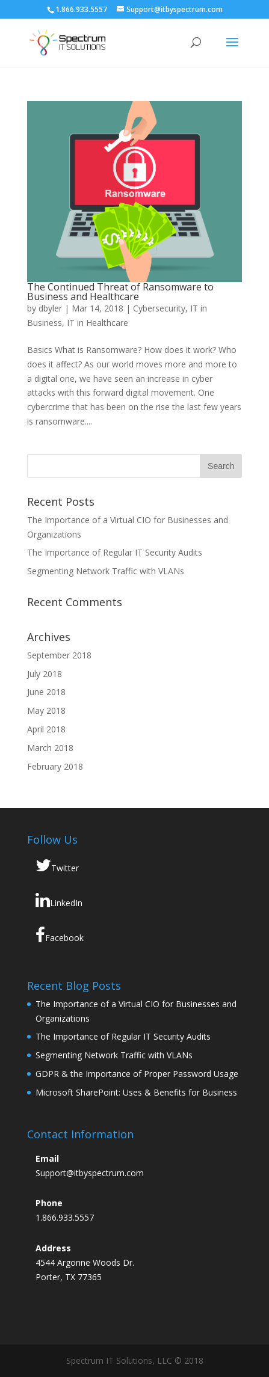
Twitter (57, 865)
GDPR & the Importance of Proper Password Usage (137, 1073)
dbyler (50, 308)
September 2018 (59, 655)
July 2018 (44, 673)
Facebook (60, 935)
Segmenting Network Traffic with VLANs (105, 571)
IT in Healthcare (97, 322)
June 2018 (46, 692)
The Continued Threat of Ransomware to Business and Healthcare (120, 291)
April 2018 (46, 729)
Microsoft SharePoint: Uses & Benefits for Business (136, 1092)
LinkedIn (59, 900)
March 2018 (50, 747)
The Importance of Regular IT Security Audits (114, 552)
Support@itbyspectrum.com (90, 1173)
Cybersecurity (159, 308)
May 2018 (46, 710)
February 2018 (55, 766)
